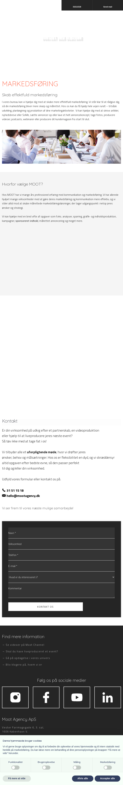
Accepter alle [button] (107, 778)
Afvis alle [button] (82, 778)
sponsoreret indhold (26, 221)
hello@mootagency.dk (23, 495)
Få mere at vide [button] (16, 778)
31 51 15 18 (15, 490)
